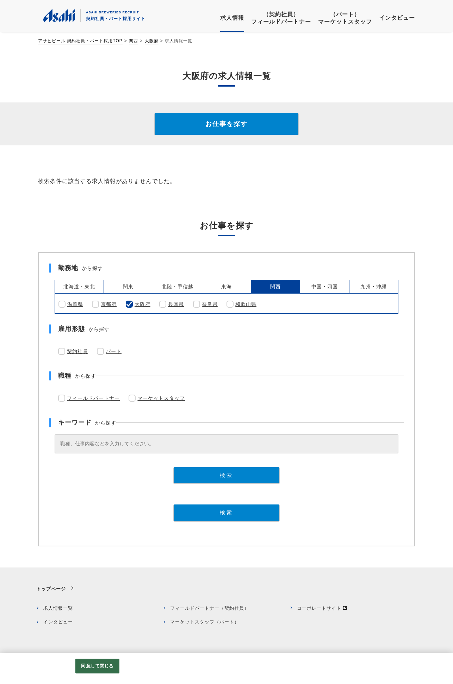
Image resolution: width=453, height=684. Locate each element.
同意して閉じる (97, 666)
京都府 (109, 304)
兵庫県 (176, 304)
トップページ (51, 588)
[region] (226, 668)
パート (114, 351)
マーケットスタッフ (161, 398)
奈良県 (210, 304)
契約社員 (77, 351)
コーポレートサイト (319, 608)
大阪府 (152, 40)
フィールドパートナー (93, 398)
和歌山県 (245, 304)
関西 (133, 40)
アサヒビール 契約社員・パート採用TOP (80, 40)
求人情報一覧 (58, 608)
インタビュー (58, 622)
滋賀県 (75, 304)
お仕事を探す (226, 123)
